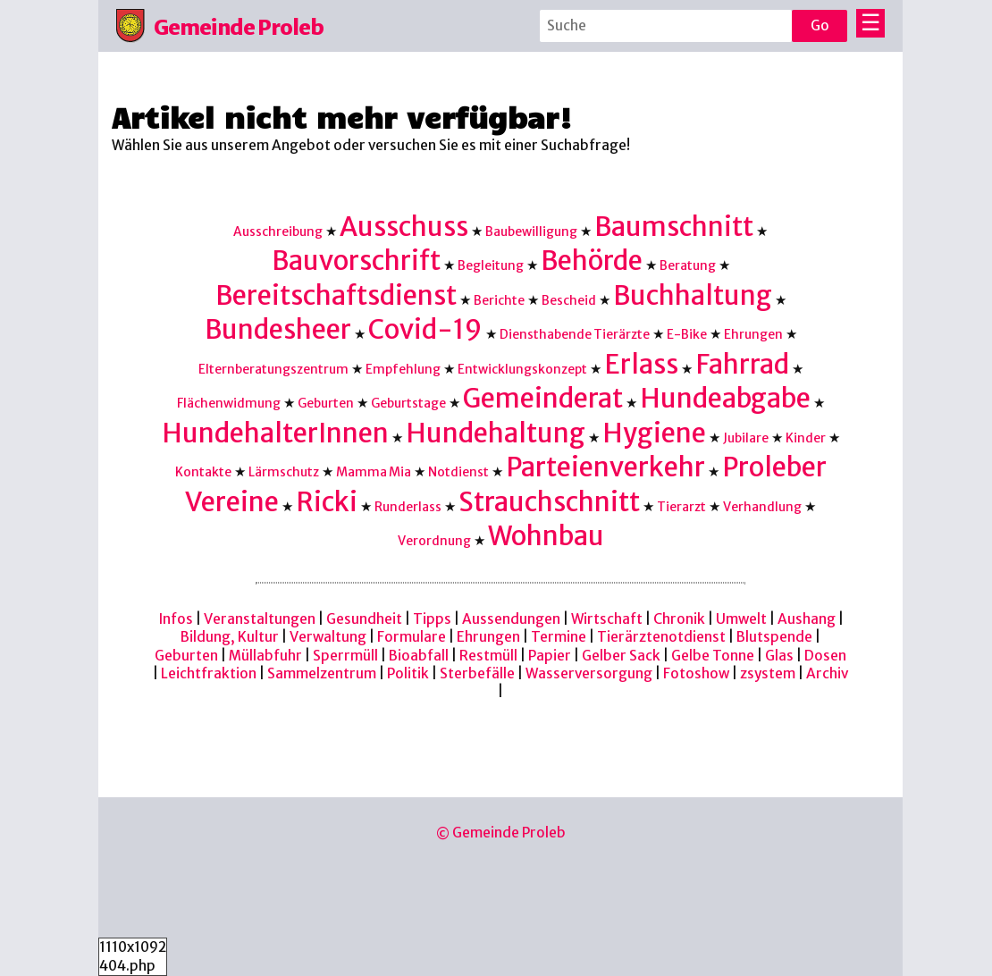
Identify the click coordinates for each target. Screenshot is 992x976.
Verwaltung (328, 636)
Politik (408, 673)
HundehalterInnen (275, 433)
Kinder (806, 438)
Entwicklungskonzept (522, 369)
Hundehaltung (495, 433)
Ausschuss (404, 226)
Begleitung (491, 265)
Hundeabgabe (725, 398)
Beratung (688, 265)
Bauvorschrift (356, 260)
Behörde (592, 260)
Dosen (825, 655)
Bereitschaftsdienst (336, 295)
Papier (549, 655)
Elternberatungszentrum (273, 369)
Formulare (411, 636)
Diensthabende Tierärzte (575, 334)
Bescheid (569, 300)
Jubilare (746, 438)
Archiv (827, 673)
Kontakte (203, 472)
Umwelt (741, 618)
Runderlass (407, 507)
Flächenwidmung (229, 403)
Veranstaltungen (259, 618)
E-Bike (687, 334)
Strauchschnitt (549, 501)
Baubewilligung (531, 231)
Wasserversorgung (588, 673)
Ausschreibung (278, 231)
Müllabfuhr (265, 655)
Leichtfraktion (208, 673)
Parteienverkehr (605, 467)
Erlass (641, 364)
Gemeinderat (543, 398)
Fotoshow (696, 673)
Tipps (432, 618)
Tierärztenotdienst (661, 636)
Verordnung (434, 541)
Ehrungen (753, 334)
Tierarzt (681, 507)
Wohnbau (546, 535)
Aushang (807, 618)
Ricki (326, 501)
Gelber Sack (621, 655)
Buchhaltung (692, 295)
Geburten (326, 403)
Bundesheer (278, 329)
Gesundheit (364, 618)
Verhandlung (762, 507)
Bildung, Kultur (230, 636)
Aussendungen (511, 618)
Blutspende (774, 636)
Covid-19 (425, 329)
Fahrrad (742, 364)
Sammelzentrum (321, 673)
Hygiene (654, 433)
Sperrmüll (345, 655)
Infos (175, 618)
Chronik (679, 618)
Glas (779, 655)
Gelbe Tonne (712, 655)
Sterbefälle (477, 673)
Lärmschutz (283, 472)
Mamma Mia (373, 472)
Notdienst (458, 472)
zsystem (767, 673)
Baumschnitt (673, 226)
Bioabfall (419, 655)
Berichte (499, 300)
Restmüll (488, 655)
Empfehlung (403, 369)
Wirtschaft (607, 618)
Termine (558, 636)
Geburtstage (408, 403)
